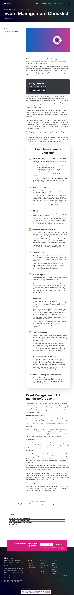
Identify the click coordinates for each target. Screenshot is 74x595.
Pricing (50, 3)
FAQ (41, 569)
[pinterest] (15, 581)
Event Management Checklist (13, 31)
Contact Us (43, 567)
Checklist (54, 563)
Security (42, 571)
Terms (34, 590)
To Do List (54, 567)
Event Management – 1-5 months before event (13, 34)
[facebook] (18, 581)
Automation (54, 578)
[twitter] (5, 581)
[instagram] (8, 581)
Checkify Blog (31, 567)
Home (37, 3)
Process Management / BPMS (59, 576)
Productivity (55, 571)
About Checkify (44, 565)
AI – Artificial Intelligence (58, 580)
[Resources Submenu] (61, 3)
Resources (57, 3)
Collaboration (55, 565)
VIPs (58, 314)
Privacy (39, 590)
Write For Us (31, 571)
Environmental (43, 573)
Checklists (14, 9)
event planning (53, 263)
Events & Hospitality (24, 9)
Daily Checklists (32, 565)
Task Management (56, 573)
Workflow (54, 569)
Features (43, 3)
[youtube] (21, 581)
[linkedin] (12, 581)
